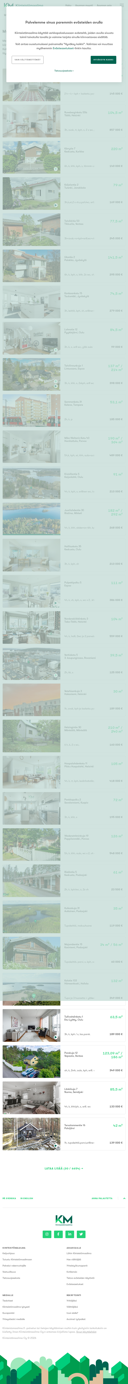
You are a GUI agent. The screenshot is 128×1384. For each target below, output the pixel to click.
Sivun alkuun (124, 1198)
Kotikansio (72, 1271)
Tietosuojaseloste (11, 1278)
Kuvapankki (8, 1313)
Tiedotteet (8, 1300)
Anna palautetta (102, 1198)
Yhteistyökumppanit (77, 1265)
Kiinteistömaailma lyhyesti (16, 1306)
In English (26, 1198)
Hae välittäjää (74, 1259)
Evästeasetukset (75, 1284)
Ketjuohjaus (9, 1253)
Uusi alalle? (72, 1313)
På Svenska (9, 1198)
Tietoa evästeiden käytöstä (80, 1278)
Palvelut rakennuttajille (14, 1265)
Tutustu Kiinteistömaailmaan (17, 1259)
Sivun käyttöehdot (86, 1331)
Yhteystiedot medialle (14, 1319)
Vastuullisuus (9, 1271)
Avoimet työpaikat (76, 1319)
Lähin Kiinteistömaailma (79, 1253)
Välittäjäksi (72, 1306)
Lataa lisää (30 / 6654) (62, 1168)
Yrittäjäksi (72, 1300)
